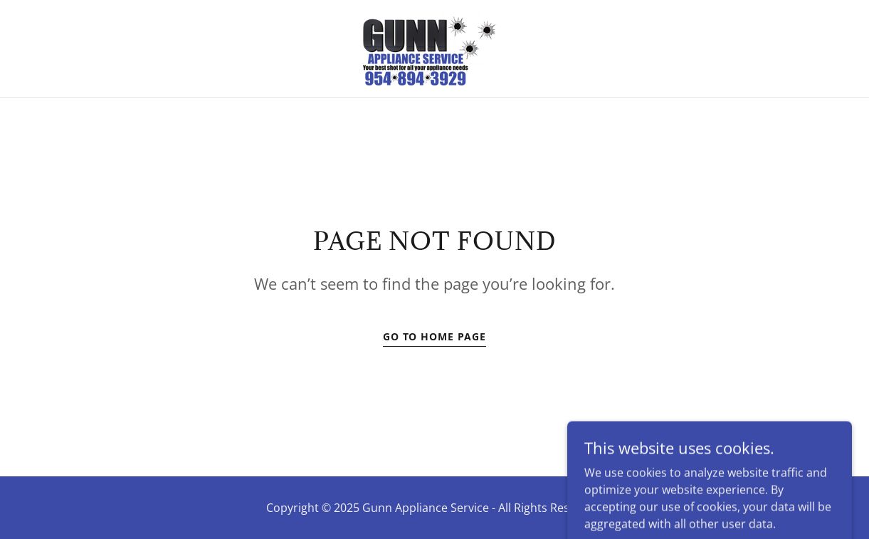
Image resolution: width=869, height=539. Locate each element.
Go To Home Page (434, 336)
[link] (434, 47)
